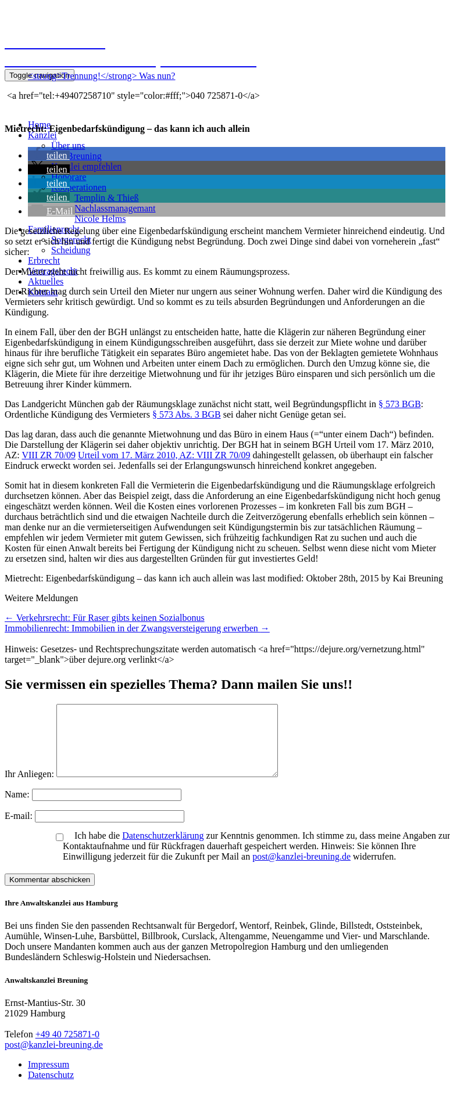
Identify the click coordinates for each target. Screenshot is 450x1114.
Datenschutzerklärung (162, 849)
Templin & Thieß (106, 198)
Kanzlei (42, 135)
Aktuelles (45, 281)
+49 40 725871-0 (67, 1048)
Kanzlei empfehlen (86, 166)
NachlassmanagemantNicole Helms (115, 213)
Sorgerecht (71, 240)
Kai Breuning (76, 156)
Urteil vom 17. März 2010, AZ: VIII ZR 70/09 (164, 455)
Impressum (48, 1078)
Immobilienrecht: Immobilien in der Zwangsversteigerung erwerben (137, 628)
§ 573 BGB (399, 404)
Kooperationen (78, 187)
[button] (49, 155)
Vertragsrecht (52, 271)
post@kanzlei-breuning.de (301, 870)
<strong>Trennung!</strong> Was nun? (101, 76)
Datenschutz (51, 1089)
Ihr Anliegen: (29, 788)
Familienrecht (54, 229)
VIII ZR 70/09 (48, 455)
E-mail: (20, 830)
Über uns (68, 145)
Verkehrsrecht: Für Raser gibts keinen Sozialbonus (105, 618)
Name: (18, 808)
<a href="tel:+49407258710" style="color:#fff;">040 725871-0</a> (132, 95)
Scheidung (71, 250)
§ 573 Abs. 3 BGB (186, 414)
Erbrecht (44, 260)
